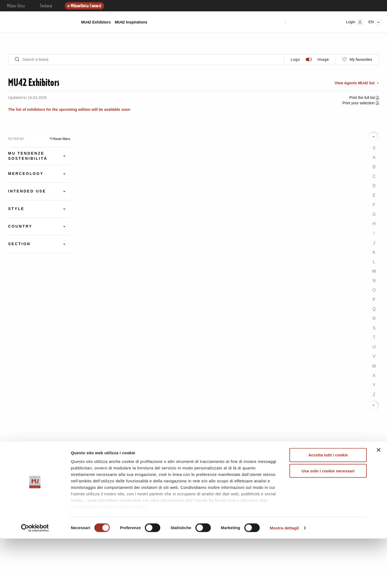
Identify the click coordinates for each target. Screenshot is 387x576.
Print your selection (358, 103)
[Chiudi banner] (379, 488)
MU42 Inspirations (131, 22)
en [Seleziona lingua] (375, 22)
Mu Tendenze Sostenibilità (28, 156)
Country (20, 226)
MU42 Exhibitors (96, 22)
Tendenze (46, 6)
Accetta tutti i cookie (328, 492)
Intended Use (27, 191)
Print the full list (362, 97)
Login (354, 22)
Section (19, 244)
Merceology (26, 173)
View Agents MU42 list (355, 83)
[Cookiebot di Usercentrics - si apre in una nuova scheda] (35, 565)
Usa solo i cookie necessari (328, 508)
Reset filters (61, 139)
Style (16, 209)
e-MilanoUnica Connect (84, 6)
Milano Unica (16, 6)
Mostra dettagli (284, 565)
